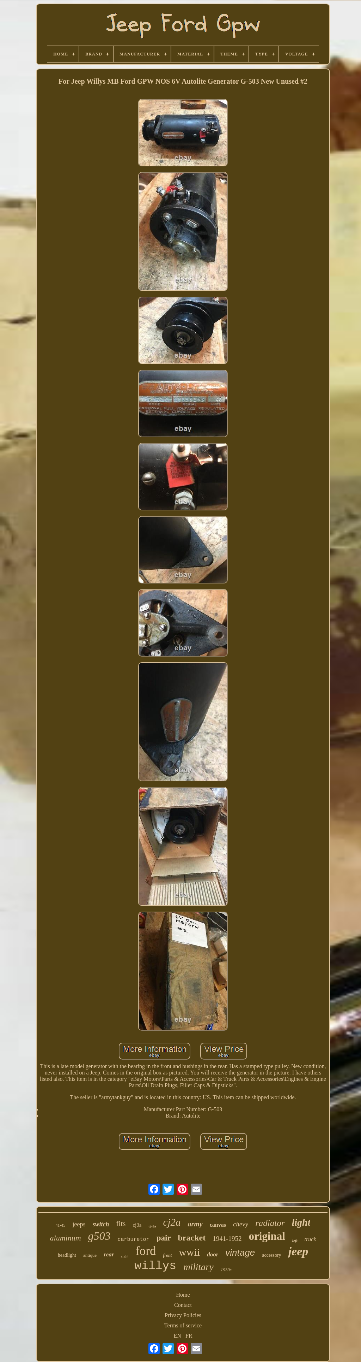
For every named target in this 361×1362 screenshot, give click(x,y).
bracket (192, 1237)
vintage (240, 1252)
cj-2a (152, 1226)
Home (183, 1295)
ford (145, 1251)
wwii (189, 1252)
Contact (183, 1305)
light (301, 1222)
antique (90, 1255)
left (295, 1240)
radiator (269, 1223)
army (195, 1224)
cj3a (137, 1225)
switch (101, 1224)
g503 (99, 1236)
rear (109, 1254)
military (198, 1267)
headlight (67, 1255)
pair (164, 1237)
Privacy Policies (183, 1315)
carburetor (133, 1240)
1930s (226, 1269)
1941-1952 (227, 1238)
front (167, 1255)
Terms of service (183, 1325)
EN (177, 1336)
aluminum (65, 1237)
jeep (298, 1251)
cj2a (172, 1222)
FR (188, 1336)
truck (310, 1239)
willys (155, 1266)
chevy (240, 1224)
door (212, 1254)
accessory (271, 1255)
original (267, 1236)
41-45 (61, 1225)
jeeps (79, 1224)
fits (121, 1223)
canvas (218, 1225)
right (124, 1256)
